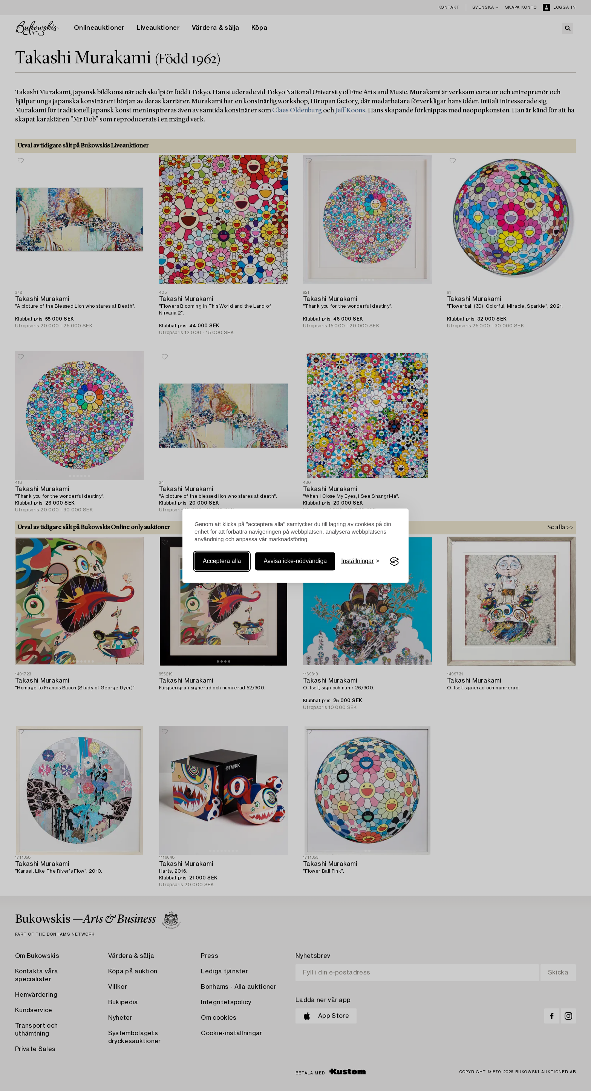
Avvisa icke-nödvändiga (295, 561)
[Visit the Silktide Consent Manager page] (394, 561)
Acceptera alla (222, 561)
